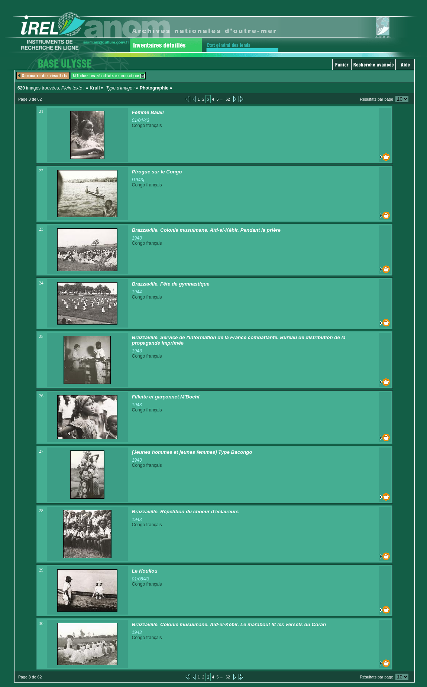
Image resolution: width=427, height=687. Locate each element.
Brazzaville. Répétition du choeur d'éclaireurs (185, 511)
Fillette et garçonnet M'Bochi (166, 397)
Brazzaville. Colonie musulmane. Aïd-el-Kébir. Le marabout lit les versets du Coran (229, 624)
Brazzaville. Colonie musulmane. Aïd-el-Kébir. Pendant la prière (206, 230)
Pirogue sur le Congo (157, 172)
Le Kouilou (145, 571)
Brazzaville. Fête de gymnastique (171, 284)
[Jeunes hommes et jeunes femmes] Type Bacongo (192, 452)
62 (228, 99)
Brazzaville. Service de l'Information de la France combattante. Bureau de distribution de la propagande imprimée (239, 340)
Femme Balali (148, 112)
